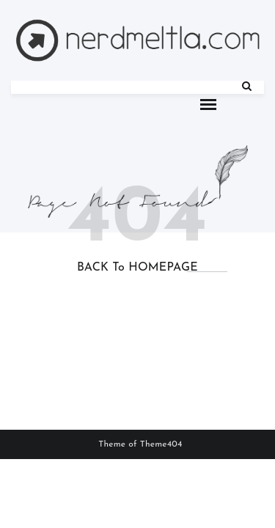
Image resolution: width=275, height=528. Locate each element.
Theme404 (161, 444)
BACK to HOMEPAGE (137, 268)
